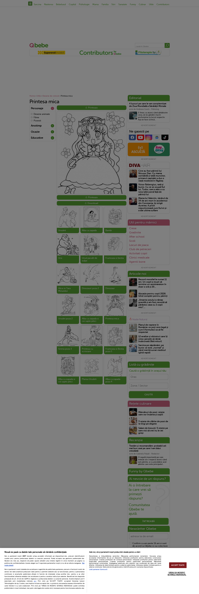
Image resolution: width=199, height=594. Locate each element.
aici (35, 581)
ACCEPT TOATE (177, 565)
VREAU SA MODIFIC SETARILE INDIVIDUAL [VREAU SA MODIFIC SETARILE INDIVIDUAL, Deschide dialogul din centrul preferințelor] (177, 574)
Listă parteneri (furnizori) (98, 569)
